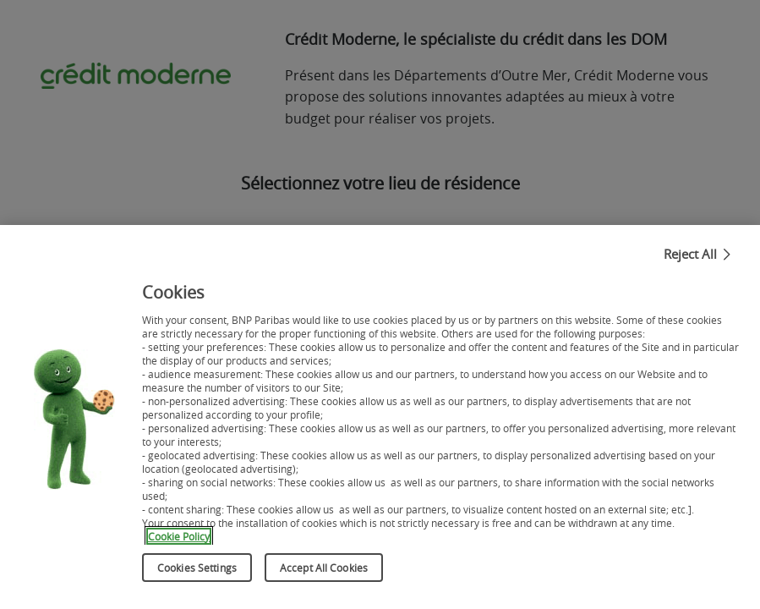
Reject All (690, 265)
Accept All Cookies (324, 579)
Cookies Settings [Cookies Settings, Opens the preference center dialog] (197, 579)
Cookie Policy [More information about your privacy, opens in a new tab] (177, 550)
